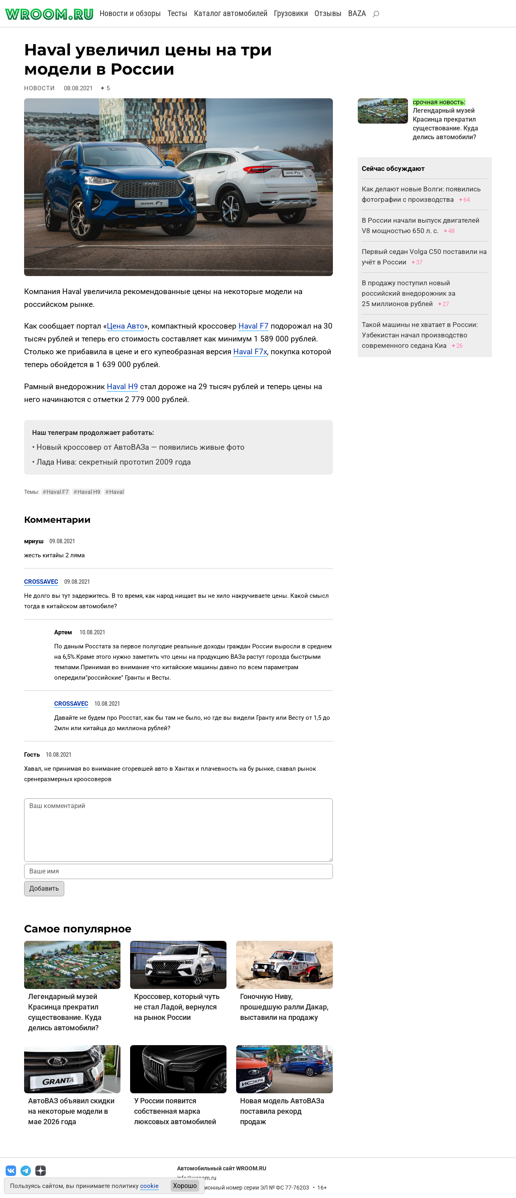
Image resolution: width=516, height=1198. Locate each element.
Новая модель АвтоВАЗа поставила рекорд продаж (282, 1111)
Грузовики (291, 13)
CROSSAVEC (41, 581)
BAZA (357, 13)
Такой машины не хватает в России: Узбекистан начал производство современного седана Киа (420, 335)
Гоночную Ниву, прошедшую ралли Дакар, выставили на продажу (284, 1006)
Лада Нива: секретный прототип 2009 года (114, 462)
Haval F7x (250, 351)
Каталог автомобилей (230, 13)
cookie (149, 1186)
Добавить (44, 888)
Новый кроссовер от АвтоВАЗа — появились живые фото (141, 447)
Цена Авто (125, 326)
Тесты (177, 13)
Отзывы (328, 13)
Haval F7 (254, 326)
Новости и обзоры (130, 13)
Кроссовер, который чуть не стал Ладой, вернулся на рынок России (177, 1006)
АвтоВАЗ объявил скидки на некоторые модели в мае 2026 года (71, 1111)
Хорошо (185, 1186)
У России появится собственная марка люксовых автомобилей (175, 1111)
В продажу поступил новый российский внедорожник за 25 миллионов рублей (408, 293)
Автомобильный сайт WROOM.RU (221, 1168)
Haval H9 (122, 386)
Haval (114, 492)
